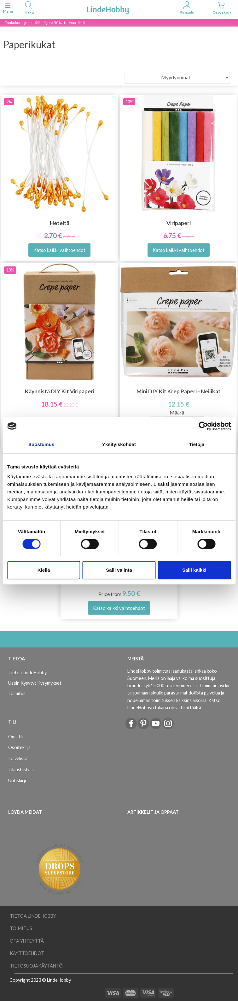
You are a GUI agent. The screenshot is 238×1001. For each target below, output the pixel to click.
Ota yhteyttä (27, 941)
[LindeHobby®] (108, 9)
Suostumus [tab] (41, 444)
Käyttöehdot (27, 953)
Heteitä (59, 223)
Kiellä (44, 570)
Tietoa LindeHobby (27, 672)
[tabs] (29, 8)
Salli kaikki (194, 570)
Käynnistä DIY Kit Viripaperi (59, 391)
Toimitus (17, 693)
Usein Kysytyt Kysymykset (34, 683)
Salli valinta (119, 570)
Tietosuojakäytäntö (36, 965)
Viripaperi (178, 223)
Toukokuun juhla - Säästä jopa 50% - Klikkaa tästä (45, 22)
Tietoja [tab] (196, 444)
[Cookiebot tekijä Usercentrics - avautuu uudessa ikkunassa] (203, 426)
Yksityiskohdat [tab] (119, 444)
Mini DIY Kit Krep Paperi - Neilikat (178, 391)
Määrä (177, 412)
